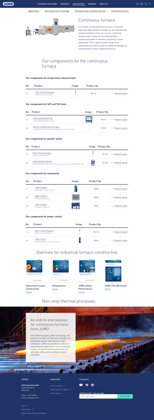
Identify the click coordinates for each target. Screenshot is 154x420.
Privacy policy (26, 409)
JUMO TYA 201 (40, 239)
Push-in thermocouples (44, 92)
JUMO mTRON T (41, 187)
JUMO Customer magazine (59, 389)
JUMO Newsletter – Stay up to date (91, 393)
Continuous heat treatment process (90, 10)
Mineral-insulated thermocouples (46, 127)
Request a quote (121, 93)
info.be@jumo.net (32, 398)
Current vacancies (56, 386)
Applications (33, 10)
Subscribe (126, 396)
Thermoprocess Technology (57, 10)
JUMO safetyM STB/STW (42, 161)
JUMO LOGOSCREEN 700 (42, 118)
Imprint (23, 405)
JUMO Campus (55, 393)
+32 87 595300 (32, 395)
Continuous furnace (120, 10)
